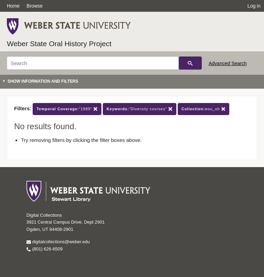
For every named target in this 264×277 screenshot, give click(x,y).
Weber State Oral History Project (59, 44)
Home (13, 6)
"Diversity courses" (140, 109)
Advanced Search (228, 63)
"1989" (67, 109)
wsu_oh (204, 109)
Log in (254, 6)
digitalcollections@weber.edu (58, 241)
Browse (34, 6)
